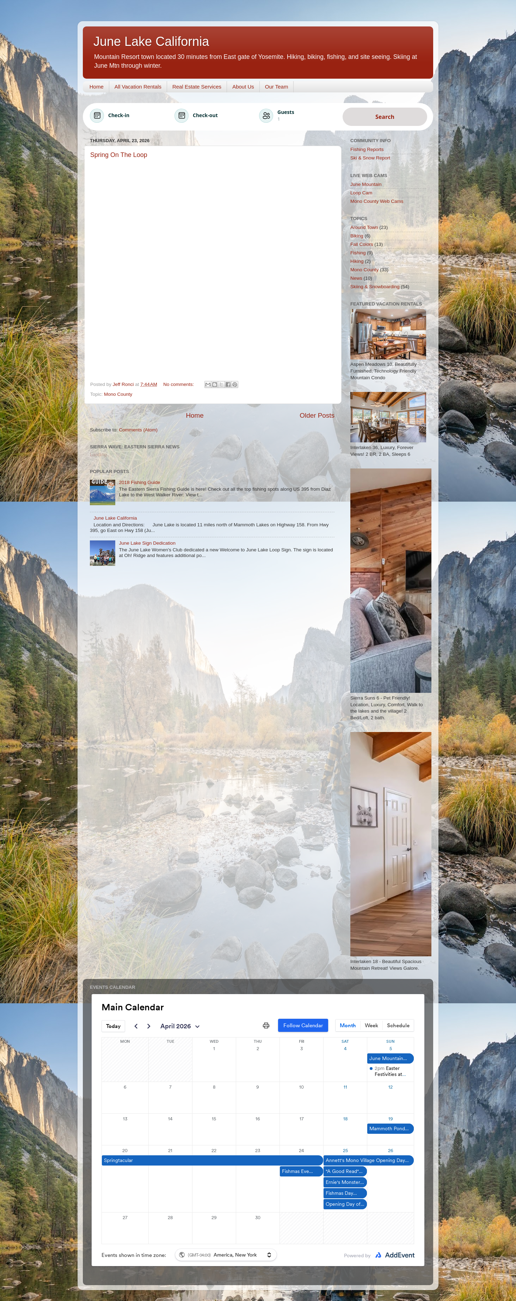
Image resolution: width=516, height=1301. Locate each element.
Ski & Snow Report (370, 158)
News (356, 278)
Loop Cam (361, 192)
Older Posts (317, 415)
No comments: (179, 384)
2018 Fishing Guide (139, 482)
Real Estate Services (196, 87)
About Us (243, 87)
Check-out (205, 115)
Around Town (364, 227)
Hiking (357, 261)
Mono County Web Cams (377, 201)
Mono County (118, 394)
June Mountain (366, 184)
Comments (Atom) (138, 429)
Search (384, 117)
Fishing (358, 252)
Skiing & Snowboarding (375, 286)
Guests (285, 112)
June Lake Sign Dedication (147, 543)
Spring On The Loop (118, 154)
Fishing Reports (367, 149)
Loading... (100, 454)
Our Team (276, 87)
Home (97, 87)
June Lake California (115, 518)
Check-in (118, 115)
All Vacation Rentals (138, 87)
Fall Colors (361, 244)
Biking (356, 235)
